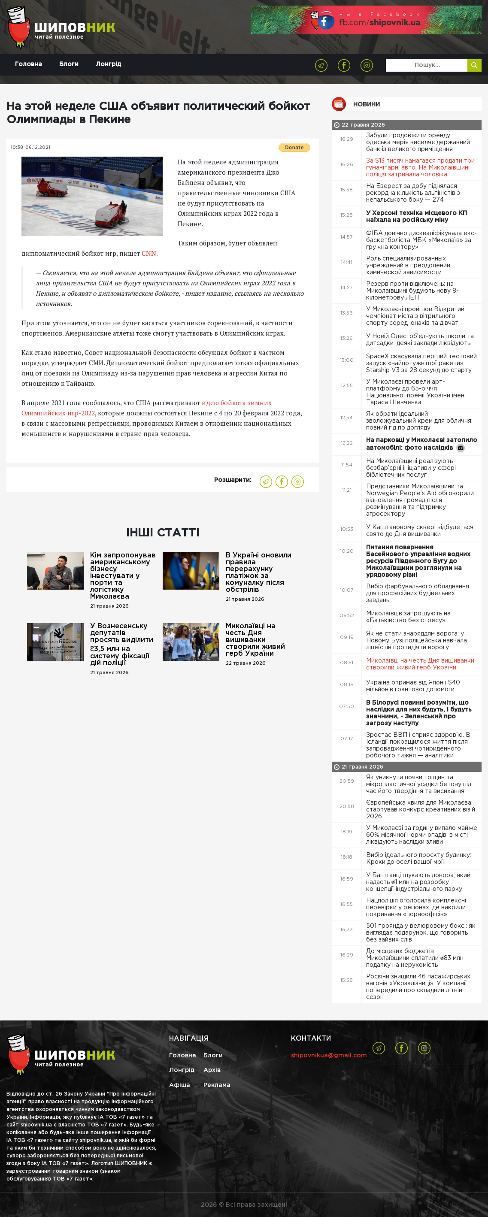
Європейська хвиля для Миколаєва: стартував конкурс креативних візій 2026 (420, 809)
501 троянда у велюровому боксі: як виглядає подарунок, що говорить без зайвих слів (421, 932)
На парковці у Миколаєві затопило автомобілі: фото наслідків (421, 445)
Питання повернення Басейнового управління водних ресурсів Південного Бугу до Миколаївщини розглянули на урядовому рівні (418, 561)
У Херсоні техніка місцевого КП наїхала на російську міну (416, 217)
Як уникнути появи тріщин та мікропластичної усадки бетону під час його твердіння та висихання (418, 784)
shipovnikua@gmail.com (329, 1055)
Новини (366, 104)
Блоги (69, 64)
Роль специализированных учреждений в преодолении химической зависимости (408, 265)
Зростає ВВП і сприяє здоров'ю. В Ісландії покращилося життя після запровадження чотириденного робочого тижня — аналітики (418, 745)
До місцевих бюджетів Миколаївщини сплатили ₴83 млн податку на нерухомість (415, 958)
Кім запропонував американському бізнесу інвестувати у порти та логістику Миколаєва (123, 576)
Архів (212, 1070)
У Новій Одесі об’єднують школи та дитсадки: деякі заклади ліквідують (420, 340)
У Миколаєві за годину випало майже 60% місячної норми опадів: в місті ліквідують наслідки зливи (421, 835)
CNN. (150, 253)
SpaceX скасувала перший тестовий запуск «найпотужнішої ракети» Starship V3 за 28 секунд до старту (421, 363)
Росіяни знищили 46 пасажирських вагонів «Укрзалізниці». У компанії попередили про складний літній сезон (418, 987)
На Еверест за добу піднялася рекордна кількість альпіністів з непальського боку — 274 (413, 193)
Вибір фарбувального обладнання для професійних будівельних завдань (417, 593)
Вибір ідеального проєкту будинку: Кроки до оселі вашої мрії (418, 859)
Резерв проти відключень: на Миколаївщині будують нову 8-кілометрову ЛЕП (412, 291)
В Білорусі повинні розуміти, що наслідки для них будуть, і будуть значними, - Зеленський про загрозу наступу (419, 713)
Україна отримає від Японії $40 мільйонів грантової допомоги (413, 686)
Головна (28, 64)
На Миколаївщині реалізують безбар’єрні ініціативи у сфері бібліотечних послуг (411, 468)
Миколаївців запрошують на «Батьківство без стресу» (408, 617)
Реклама (216, 1085)
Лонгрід (108, 64)
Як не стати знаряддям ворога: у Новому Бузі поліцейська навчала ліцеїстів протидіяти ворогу (416, 640)
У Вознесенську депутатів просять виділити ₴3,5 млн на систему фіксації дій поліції (121, 644)
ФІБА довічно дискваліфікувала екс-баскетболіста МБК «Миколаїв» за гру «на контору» (421, 240)
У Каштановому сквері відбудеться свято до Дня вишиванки (419, 531)
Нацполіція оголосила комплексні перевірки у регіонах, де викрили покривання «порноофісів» (416, 907)
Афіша (179, 1085)
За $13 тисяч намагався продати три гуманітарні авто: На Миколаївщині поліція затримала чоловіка (420, 167)
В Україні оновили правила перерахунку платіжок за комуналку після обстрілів (258, 572)
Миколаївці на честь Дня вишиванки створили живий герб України (255, 640)
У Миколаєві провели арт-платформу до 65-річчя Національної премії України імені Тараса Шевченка (416, 392)
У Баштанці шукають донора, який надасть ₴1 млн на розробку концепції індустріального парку (418, 882)
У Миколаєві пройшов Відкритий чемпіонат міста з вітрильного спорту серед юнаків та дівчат (415, 316)
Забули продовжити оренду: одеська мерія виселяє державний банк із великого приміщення (418, 142)
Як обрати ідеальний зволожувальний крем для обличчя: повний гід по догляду (419, 421)
